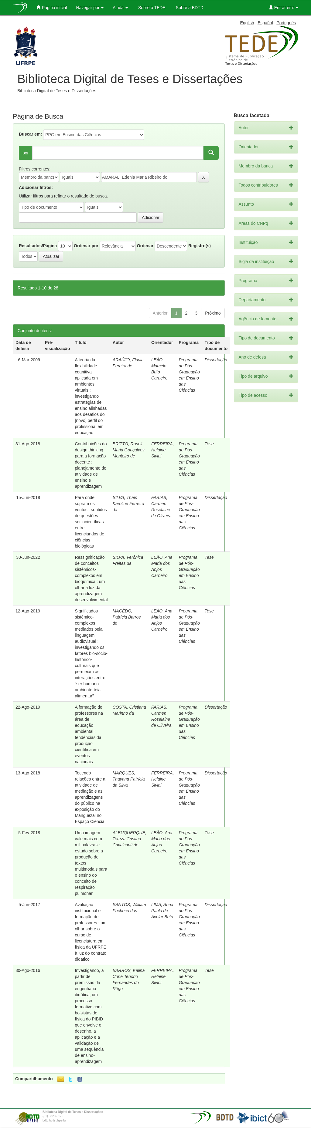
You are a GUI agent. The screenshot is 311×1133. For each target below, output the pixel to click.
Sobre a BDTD (189, 7)
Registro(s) (199, 245)
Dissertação (216, 359)
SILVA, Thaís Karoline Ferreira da (128, 503)
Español (265, 22)
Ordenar (145, 245)
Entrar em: (283, 7)
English (247, 22)
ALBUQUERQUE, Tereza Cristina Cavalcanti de (129, 838)
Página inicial (51, 7)
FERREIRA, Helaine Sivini (162, 449)
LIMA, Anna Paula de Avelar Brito (162, 910)
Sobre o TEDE (151, 7)
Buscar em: (30, 134)
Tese (209, 443)
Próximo (212, 313)
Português (286, 22)
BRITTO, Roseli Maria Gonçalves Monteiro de (129, 449)
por (25, 152)
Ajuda (120, 7)
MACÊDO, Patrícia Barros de (127, 617)
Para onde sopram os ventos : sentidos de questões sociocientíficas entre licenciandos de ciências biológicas (91, 521)
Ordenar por (86, 245)
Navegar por (90, 7)
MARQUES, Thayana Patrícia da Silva (129, 779)
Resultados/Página (38, 245)
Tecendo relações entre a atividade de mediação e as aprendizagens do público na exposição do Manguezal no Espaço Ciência (90, 797)
